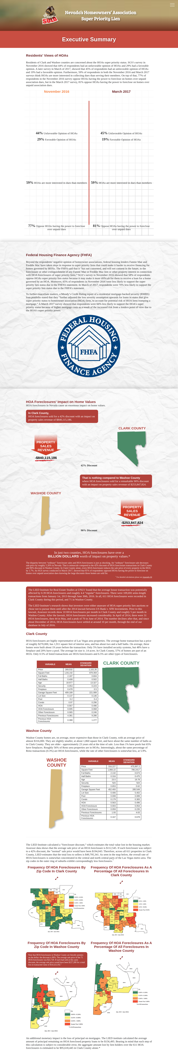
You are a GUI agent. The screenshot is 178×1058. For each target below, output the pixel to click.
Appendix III (147, 577)
